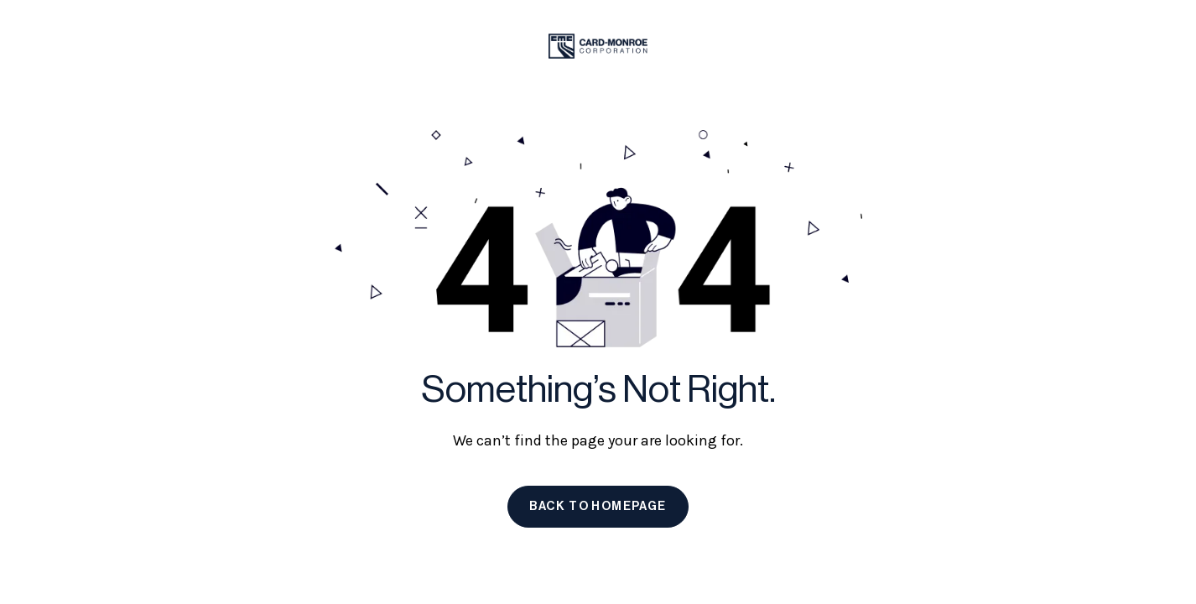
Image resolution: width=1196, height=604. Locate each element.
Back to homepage (597, 507)
